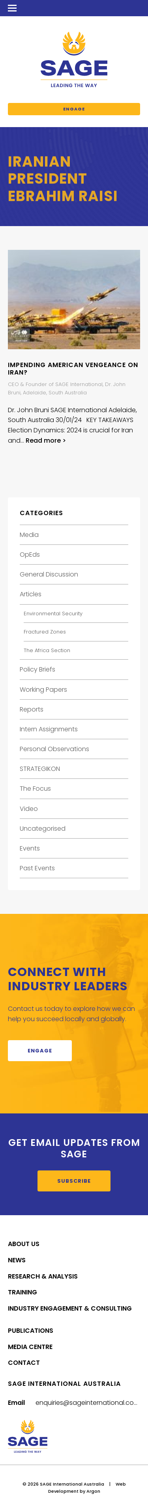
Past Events (37, 868)
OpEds (30, 554)
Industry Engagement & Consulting (70, 1308)
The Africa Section (47, 650)
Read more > (46, 440)
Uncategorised (43, 828)
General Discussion (49, 574)
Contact (24, 1362)
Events (30, 848)
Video (29, 808)
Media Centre (30, 1346)
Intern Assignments (49, 729)
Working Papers (43, 689)
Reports (31, 709)
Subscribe (74, 1181)
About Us (23, 1243)
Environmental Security (53, 613)
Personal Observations (54, 749)
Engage (74, 109)
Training (22, 1292)
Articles (30, 594)
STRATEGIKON (40, 768)
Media (29, 534)
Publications (30, 1330)
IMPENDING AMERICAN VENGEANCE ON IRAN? (73, 368)
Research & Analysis (43, 1276)
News (17, 1260)
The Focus (35, 788)
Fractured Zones (45, 632)
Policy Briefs (37, 669)
